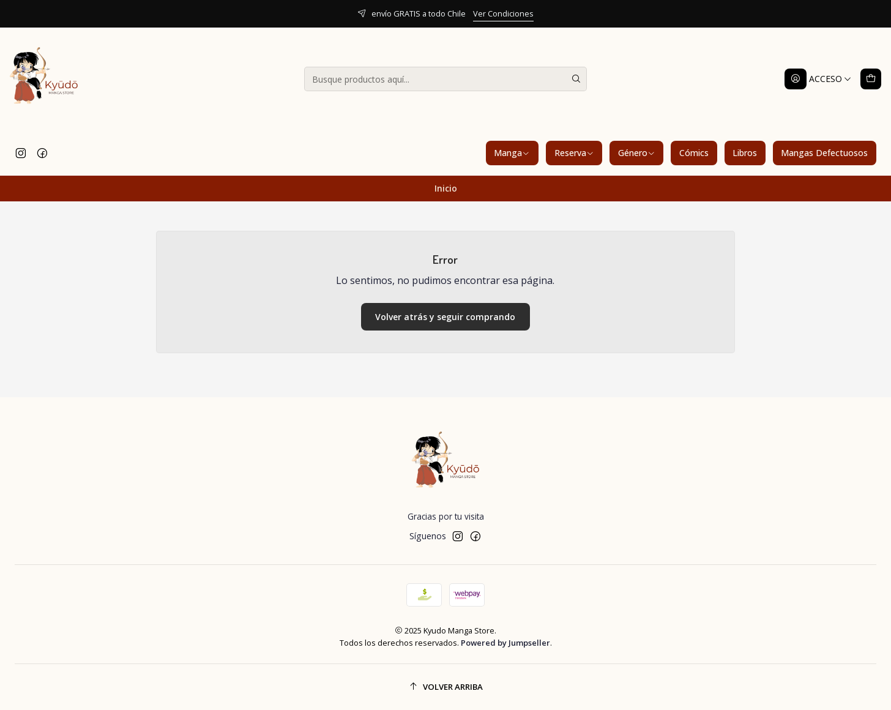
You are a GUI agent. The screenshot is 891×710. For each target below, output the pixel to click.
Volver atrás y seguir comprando (445, 317)
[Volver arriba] (445, 687)
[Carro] (871, 79)
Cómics (694, 153)
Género (636, 153)
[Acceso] (818, 79)
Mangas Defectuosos (824, 153)
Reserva (574, 153)
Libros (745, 153)
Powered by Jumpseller (505, 642)
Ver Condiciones (503, 13)
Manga (512, 153)
